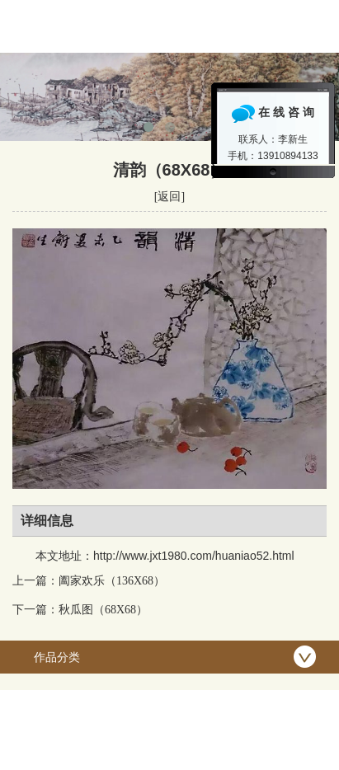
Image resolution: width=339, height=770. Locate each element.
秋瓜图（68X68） (103, 609)
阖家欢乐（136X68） (112, 581)
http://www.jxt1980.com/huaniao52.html (193, 555)
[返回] (169, 196)
